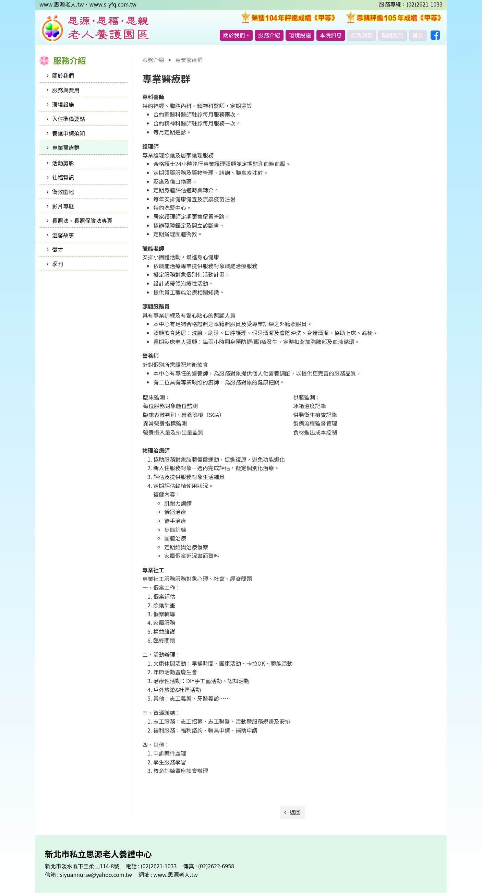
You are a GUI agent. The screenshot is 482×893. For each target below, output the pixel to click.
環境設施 (300, 35)
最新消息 (362, 35)
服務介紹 (269, 35)
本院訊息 (331, 35)
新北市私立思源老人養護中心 (94, 28)
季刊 (57, 264)
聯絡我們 (392, 35)
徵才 (57, 249)
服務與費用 (66, 90)
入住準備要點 (68, 119)
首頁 (417, 35)
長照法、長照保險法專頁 (82, 220)
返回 (294, 812)
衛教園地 (63, 192)
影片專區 (63, 206)
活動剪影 (63, 163)
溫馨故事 (63, 235)
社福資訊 (63, 177)
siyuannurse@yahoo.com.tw (96, 874)
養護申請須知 (68, 133)
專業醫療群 (66, 147)
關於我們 (234, 35)
